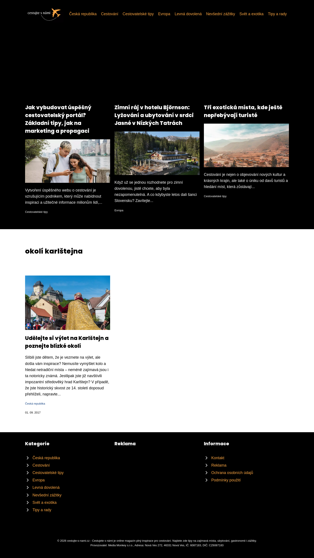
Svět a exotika (251, 14)
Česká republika (83, 14)
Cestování (109, 14)
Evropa (164, 14)
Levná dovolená (188, 14)
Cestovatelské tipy (138, 14)
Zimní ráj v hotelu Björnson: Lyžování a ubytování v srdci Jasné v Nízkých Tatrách (154, 115)
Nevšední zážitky (220, 14)
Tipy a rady (277, 14)
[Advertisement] (157, 70)
